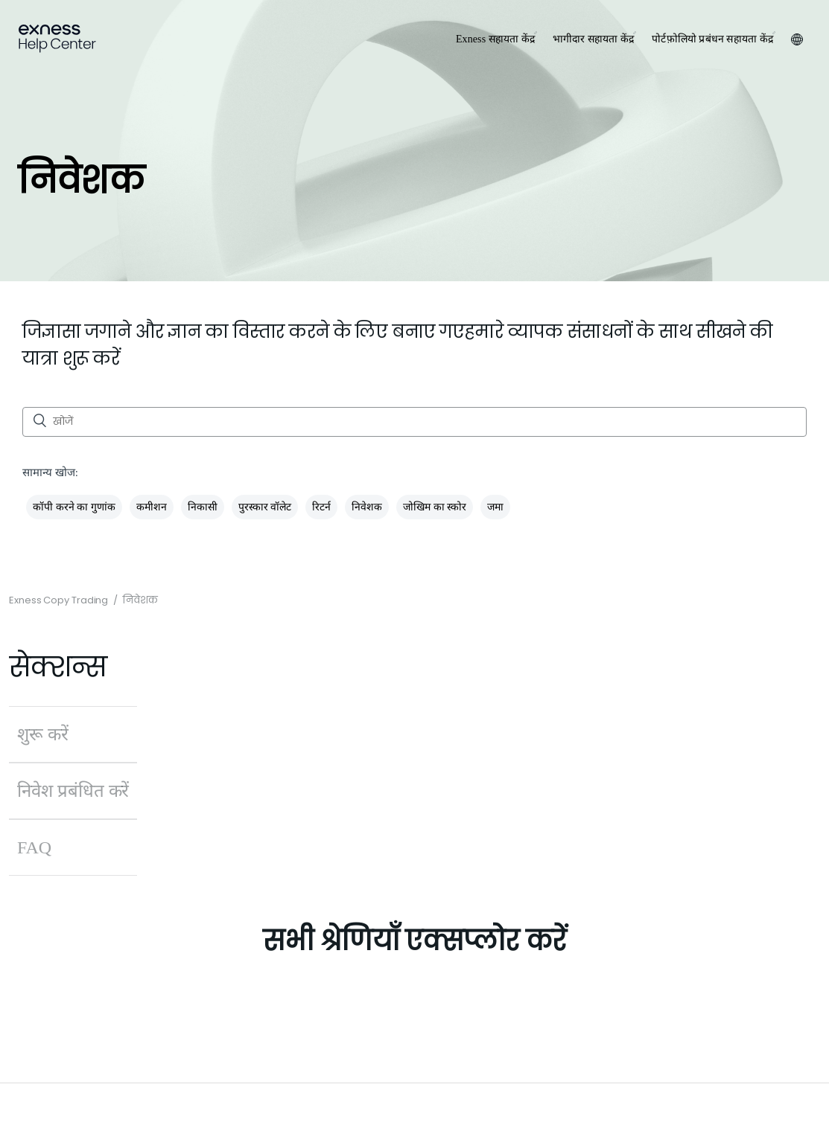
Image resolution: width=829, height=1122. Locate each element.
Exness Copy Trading (58, 600)
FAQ (34, 847)
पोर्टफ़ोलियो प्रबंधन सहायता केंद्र (712, 39)
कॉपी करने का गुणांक (74, 507)
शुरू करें (43, 734)
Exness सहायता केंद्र (495, 39)
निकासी (202, 507)
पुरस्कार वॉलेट (265, 507)
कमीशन (151, 507)
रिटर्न (321, 507)
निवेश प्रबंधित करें (73, 791)
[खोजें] (414, 422)
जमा (495, 507)
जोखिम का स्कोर (434, 507)
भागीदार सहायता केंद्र (593, 39)
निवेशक (367, 507)
